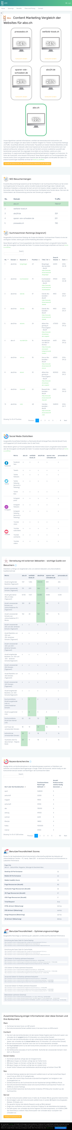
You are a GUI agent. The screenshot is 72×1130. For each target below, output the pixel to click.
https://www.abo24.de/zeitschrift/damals (46, 302)
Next (65, 420)
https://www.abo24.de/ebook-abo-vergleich (46, 334)
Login (68, 3)
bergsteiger (23, 264)
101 (60, 836)
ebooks (22, 323)
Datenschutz (50, 1128)
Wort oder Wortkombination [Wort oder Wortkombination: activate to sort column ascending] (14, 787)
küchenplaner (24, 279)
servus (22, 357)
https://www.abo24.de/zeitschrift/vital (46, 412)
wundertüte (23, 340)
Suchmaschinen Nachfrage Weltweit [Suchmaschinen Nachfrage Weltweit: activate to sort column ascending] (42, 785)
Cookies (11, 1124)
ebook (22, 372)
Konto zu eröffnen (38, 159)
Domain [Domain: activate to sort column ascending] (13, 260)
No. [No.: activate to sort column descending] (6, 260)
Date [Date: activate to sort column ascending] (64, 260)
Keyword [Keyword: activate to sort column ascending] (23, 260)
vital (21, 404)
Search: (14, 252)
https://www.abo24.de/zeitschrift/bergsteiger (46, 272)
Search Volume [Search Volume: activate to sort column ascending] (55, 259)
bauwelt (22, 389)
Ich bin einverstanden (61, 1128)
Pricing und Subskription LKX (13, 1116)
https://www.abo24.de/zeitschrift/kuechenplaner (46, 287)
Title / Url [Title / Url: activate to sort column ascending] (45, 260)
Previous (31, 420)
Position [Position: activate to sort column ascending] (35, 260)
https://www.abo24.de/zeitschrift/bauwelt (46, 398)
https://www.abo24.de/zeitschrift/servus (46, 366)
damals (22, 294)
